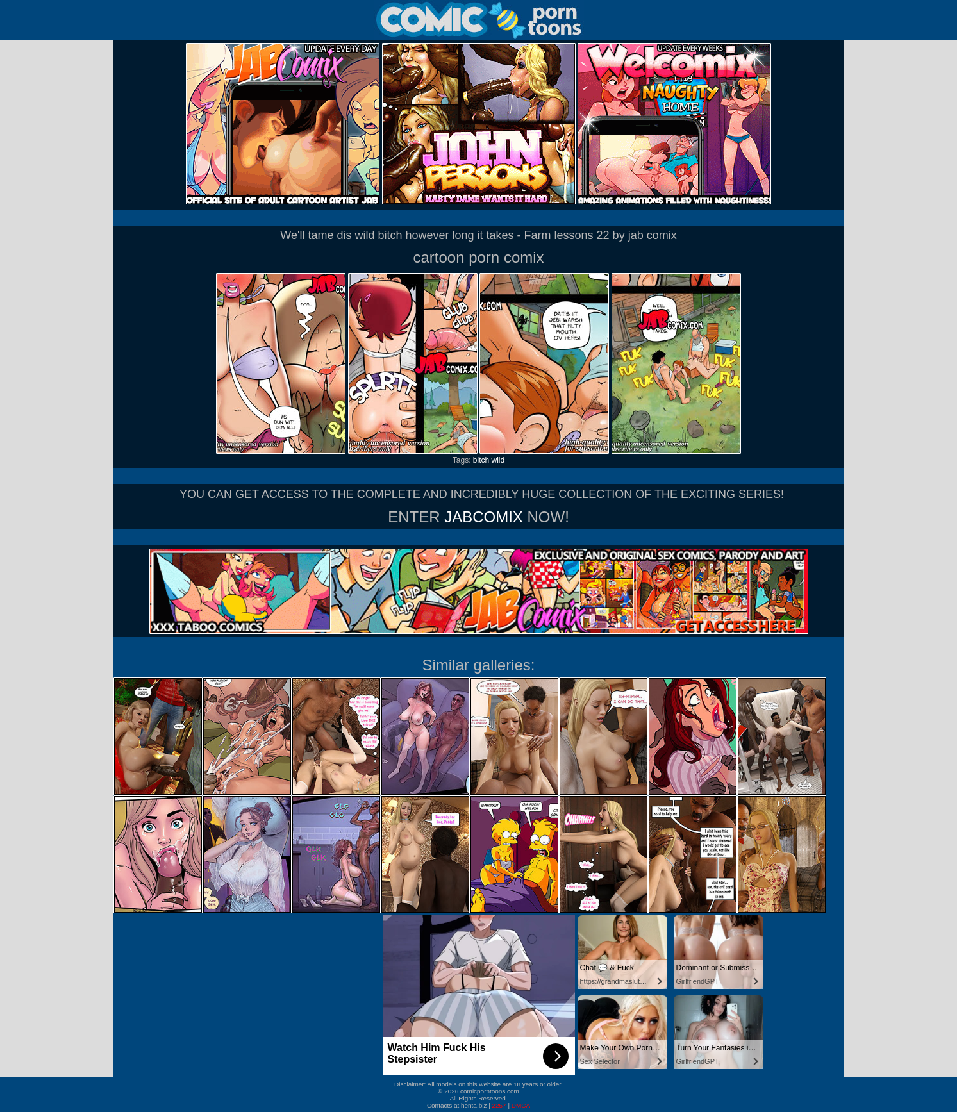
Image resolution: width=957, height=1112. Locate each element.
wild (498, 460)
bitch (481, 460)
